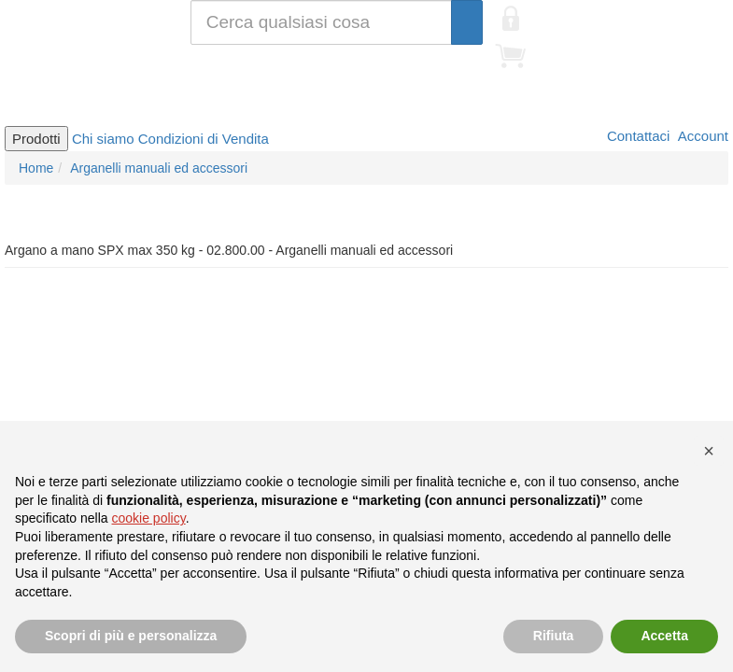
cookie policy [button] (149, 518)
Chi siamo (103, 139)
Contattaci (636, 136)
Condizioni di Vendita (203, 139)
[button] (709, 451)
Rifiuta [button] (553, 635)
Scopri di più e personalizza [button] (131, 635)
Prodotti (36, 139)
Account (701, 136)
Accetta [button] (664, 635)
